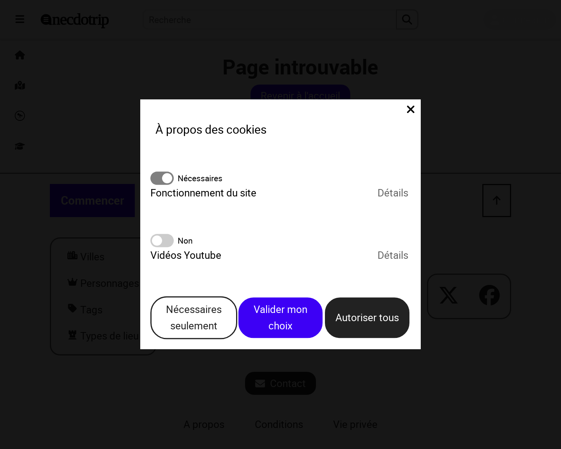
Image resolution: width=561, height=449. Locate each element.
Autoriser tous (367, 317)
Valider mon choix (280, 317)
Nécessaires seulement (194, 317)
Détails (393, 193)
